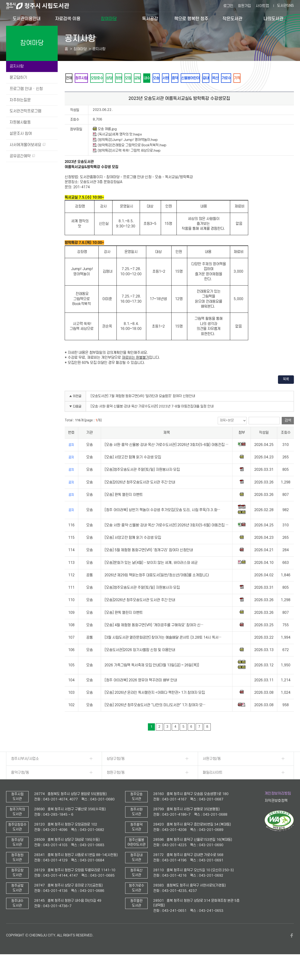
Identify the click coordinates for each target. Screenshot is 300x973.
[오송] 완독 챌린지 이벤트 (124, 507)
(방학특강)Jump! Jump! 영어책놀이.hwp (125, 153)
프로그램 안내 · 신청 (26, 89)
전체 (70, 78)
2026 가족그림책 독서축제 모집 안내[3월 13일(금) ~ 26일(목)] (152, 678)
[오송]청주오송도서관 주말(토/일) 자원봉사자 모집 (142, 483)
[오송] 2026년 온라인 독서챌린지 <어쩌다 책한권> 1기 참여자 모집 (155, 705)
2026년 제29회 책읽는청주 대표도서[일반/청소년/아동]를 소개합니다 (157, 588)
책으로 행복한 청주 (191, 18)
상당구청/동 (116, 771)
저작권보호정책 (276, 813)
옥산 (261, 78)
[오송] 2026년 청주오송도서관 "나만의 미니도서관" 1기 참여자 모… (155, 718)
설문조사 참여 (21, 134)
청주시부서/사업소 (25, 771)
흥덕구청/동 (20, 785)
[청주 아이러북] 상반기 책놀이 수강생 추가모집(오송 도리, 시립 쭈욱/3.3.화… (162, 523)
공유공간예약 (22, 156)
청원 (134, 78)
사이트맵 (262, 6)
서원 (197, 78)
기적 (70, 90)
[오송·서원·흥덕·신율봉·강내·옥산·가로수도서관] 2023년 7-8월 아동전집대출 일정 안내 (152, 419)
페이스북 (291, 948)
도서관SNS (285, 6)
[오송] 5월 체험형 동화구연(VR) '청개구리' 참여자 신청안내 (149, 563)
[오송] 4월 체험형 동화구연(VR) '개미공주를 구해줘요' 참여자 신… (154, 638)
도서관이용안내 (27, 18)
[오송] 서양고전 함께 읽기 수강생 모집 (133, 470)
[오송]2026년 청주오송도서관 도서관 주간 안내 (140, 495)
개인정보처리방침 (278, 806)
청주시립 (86, 78)
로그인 (228, 6)
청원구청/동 (116, 785)
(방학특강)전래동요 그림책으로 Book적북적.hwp (129, 158)
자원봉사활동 (20, 122)
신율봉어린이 (229, 78)
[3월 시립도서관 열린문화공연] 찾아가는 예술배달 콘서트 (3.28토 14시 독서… (163, 650)
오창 (147, 78)
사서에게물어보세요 (27, 145)
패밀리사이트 (212, 785)
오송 (185, 78)
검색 (288, 433)
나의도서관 (273, 18)
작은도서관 (232, 18)
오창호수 (105, 78)
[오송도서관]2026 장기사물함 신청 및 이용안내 (140, 663)
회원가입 (244, 6)
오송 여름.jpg (105, 142)
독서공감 (150, 18)
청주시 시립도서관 (41, 6)
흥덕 (210, 78)
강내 (248, 78)
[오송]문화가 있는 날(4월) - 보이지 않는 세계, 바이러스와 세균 (151, 575)
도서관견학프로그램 (25, 111)
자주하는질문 (20, 100)
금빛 (159, 78)
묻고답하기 (18, 77)
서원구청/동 (212, 771)
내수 (172, 78)
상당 (121, 78)
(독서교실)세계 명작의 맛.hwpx (117, 147)
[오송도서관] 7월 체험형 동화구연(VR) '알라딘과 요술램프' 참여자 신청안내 (143, 409)
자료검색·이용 (67, 18)
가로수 (276, 78)
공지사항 (17, 66)
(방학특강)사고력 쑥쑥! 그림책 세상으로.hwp (127, 163)
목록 (286, 392)
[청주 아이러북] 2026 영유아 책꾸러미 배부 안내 (141, 693)
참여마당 (109, 18)
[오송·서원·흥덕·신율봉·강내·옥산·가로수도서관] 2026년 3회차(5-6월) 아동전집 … (167, 458)
